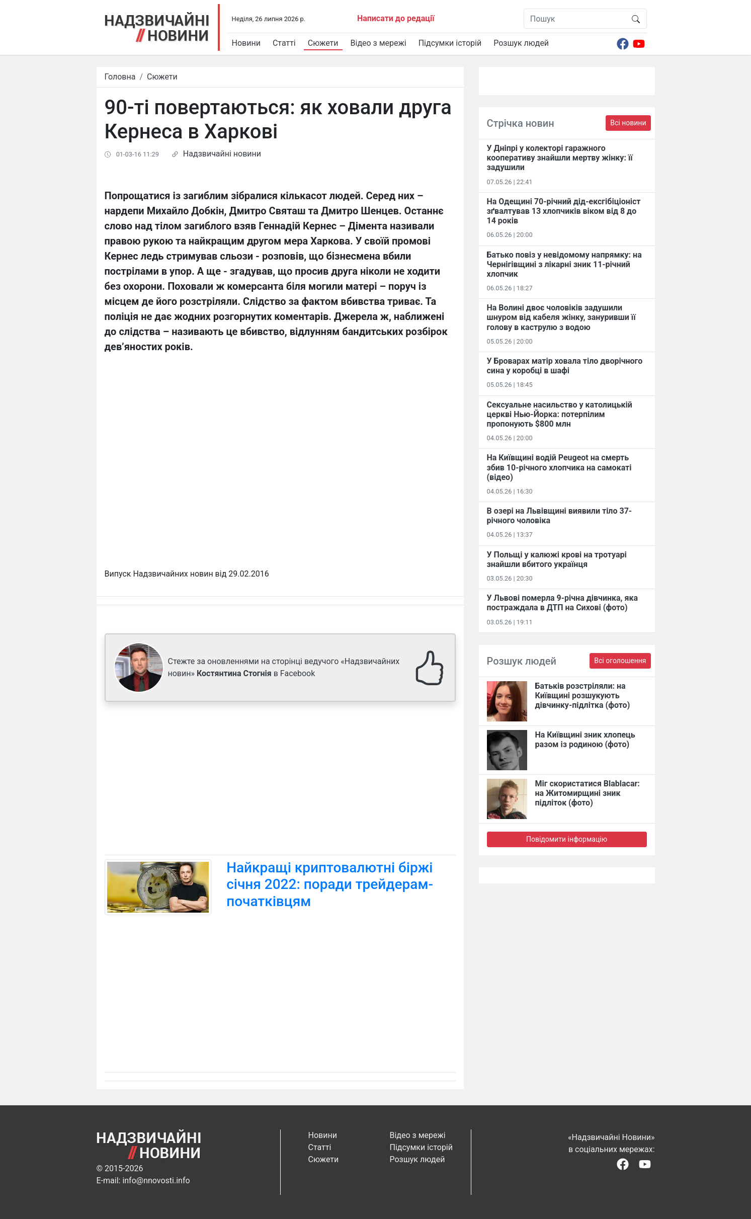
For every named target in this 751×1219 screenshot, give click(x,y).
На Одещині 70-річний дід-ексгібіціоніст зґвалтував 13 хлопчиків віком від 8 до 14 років (564, 211)
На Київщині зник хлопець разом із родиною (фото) (585, 739)
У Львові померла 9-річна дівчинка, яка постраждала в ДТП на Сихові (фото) (562, 602)
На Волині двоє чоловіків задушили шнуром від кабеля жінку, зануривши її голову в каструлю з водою (561, 317)
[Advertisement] (280, 780)
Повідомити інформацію (566, 839)
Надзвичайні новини (222, 153)
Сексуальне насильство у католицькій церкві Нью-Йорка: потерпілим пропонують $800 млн (559, 414)
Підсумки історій (450, 43)
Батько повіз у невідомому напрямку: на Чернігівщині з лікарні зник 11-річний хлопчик (564, 264)
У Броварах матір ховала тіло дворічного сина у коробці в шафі (565, 365)
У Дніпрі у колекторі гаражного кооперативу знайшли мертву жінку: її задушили (560, 157)
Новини (246, 43)
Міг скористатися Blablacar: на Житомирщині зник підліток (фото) (587, 793)
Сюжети (323, 43)
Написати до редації (396, 18)
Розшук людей (521, 43)
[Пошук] (574, 18)
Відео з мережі (378, 43)
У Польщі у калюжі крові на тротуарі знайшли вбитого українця (557, 559)
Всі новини (628, 123)
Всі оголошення (620, 661)
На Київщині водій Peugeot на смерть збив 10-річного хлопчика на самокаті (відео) (559, 467)
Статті (284, 43)
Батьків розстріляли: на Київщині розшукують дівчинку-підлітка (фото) (582, 695)
